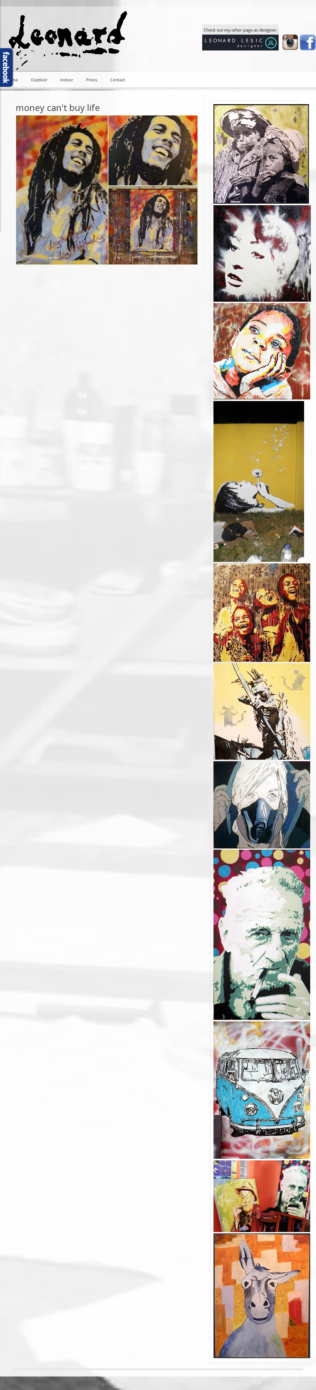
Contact (117, 80)
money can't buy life (58, 108)
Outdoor (39, 80)
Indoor (66, 80)
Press (91, 80)
